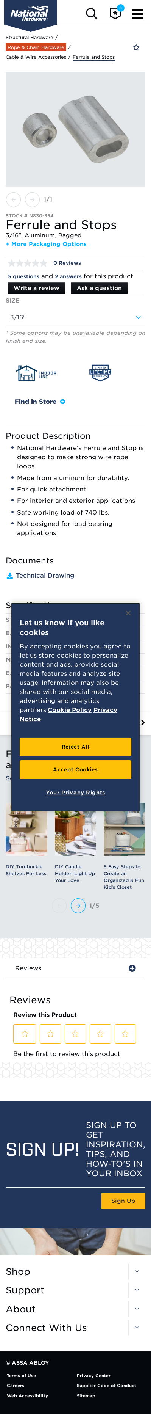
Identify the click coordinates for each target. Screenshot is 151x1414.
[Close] (128, 612)
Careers (15, 1385)
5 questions (23, 276)
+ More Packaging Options (46, 244)
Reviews (28, 968)
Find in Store (40, 401)
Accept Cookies (75, 769)
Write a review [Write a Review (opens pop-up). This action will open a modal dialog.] (36, 288)
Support (25, 1290)
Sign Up (123, 1200)
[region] (75, 707)
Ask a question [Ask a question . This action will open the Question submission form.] (99, 288)
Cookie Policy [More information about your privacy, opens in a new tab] (70, 710)
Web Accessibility (27, 1395)
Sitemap (86, 1395)
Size (13, 300)
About (21, 1309)
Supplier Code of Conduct (106, 1385)
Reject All (76, 747)
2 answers (68, 276)
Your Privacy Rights (75, 792)
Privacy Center (94, 1375)
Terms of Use (21, 1375)
